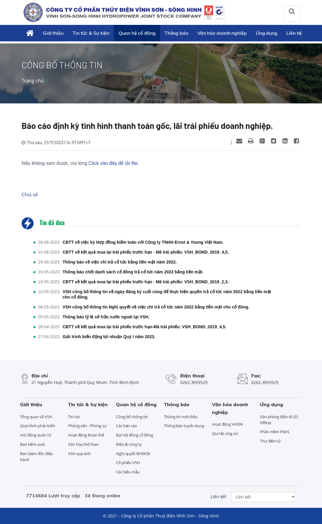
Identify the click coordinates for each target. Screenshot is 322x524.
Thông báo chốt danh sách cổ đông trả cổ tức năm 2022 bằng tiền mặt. (133, 271)
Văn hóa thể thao (83, 444)
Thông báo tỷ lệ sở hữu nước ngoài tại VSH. (106, 316)
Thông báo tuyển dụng (184, 425)
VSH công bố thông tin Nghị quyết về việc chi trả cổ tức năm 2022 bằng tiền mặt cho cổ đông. (156, 307)
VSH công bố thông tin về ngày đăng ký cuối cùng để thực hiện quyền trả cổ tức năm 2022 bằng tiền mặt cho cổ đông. (167, 294)
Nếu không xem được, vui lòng (80, 163)
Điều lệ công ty (129, 444)
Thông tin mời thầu (181, 416)
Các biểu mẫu (128, 472)
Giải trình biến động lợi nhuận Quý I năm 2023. (109, 336)
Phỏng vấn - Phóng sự (87, 425)
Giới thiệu (53, 33)
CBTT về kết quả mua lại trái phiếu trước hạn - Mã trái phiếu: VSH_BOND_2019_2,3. (146, 281)
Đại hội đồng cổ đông (134, 435)
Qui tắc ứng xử (225, 433)
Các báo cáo (126, 425)
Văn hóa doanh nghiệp (222, 33)
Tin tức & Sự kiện (91, 33)
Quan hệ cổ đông (137, 33)
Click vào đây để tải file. (113, 163)
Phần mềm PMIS (274, 431)
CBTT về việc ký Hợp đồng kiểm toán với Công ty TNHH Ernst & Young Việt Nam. (143, 242)
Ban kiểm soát (32, 444)
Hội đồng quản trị (35, 435)
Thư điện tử (270, 441)
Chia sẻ (30, 194)
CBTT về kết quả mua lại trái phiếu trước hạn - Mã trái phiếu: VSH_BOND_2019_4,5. (146, 252)
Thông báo (176, 33)
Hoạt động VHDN (227, 424)
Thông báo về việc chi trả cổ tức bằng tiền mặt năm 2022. (120, 262)
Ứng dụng (266, 33)
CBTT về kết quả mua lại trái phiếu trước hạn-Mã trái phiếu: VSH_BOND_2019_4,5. (144, 326)
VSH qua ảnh (79, 453)
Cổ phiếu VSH (128, 462)
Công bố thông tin (132, 416)
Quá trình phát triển (37, 425)
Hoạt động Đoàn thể (86, 435)
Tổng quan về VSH (36, 416)
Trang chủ (33, 80)
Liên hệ (294, 33)
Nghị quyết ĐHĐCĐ (133, 453)
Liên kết (218, 496)
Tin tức (74, 416)
